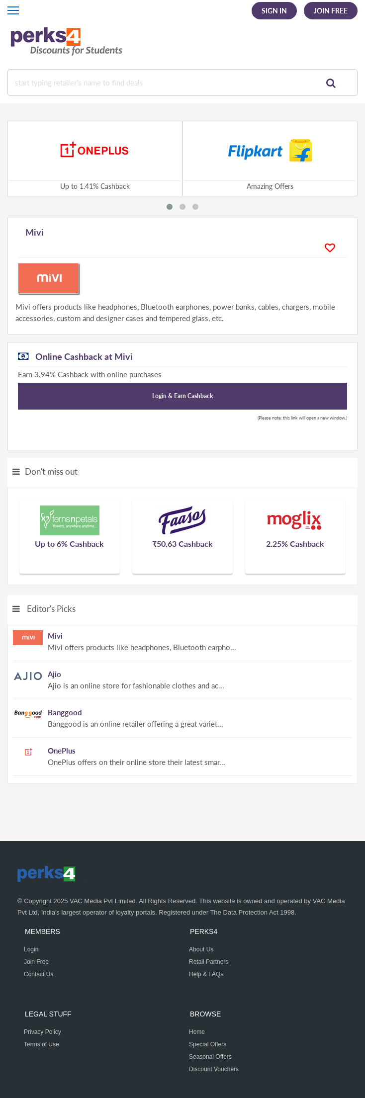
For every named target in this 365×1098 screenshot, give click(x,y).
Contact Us (38, 974)
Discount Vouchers (214, 1069)
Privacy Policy (42, 1031)
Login (31, 949)
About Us (201, 949)
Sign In (274, 10)
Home (197, 1031)
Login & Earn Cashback (182, 396)
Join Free (331, 10)
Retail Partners (208, 961)
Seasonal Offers (210, 1056)
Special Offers (207, 1044)
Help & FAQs (206, 974)
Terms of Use (41, 1044)
